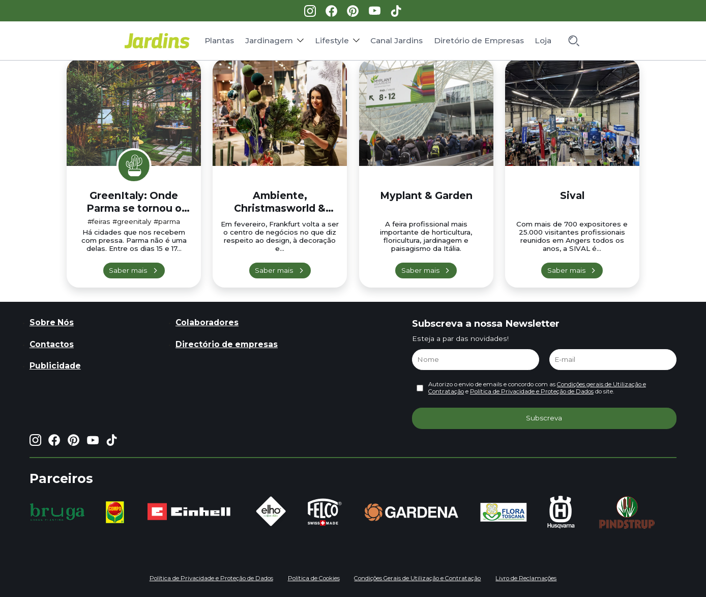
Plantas (219, 40)
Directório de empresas (226, 344)
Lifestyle (332, 40)
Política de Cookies (314, 578)
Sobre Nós (52, 322)
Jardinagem (269, 40)
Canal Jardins (396, 40)
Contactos (52, 344)
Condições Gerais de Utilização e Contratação (417, 578)
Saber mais (128, 270)
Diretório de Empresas (479, 40)
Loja (543, 40)
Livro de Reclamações (525, 578)
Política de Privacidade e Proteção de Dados (532, 391)
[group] (57, 512)
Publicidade (55, 366)
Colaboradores (207, 322)
